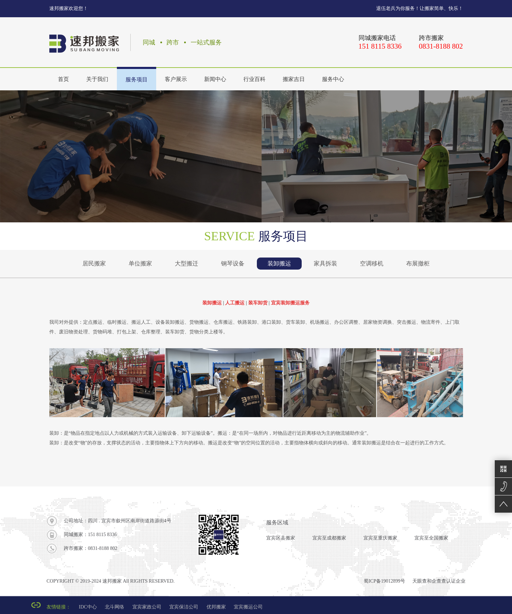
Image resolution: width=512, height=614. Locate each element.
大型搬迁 (186, 263)
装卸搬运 (279, 263)
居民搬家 (94, 263)
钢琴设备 (232, 263)
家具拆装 (325, 263)
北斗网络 (114, 607)
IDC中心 (88, 607)
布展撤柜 (418, 263)
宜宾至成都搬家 (329, 538)
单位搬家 (140, 263)
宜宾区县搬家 (280, 538)
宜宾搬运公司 (248, 607)
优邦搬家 (216, 607)
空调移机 (371, 263)
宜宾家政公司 (146, 607)
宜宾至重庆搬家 (380, 538)
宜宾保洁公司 (183, 607)
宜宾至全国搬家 (431, 538)
